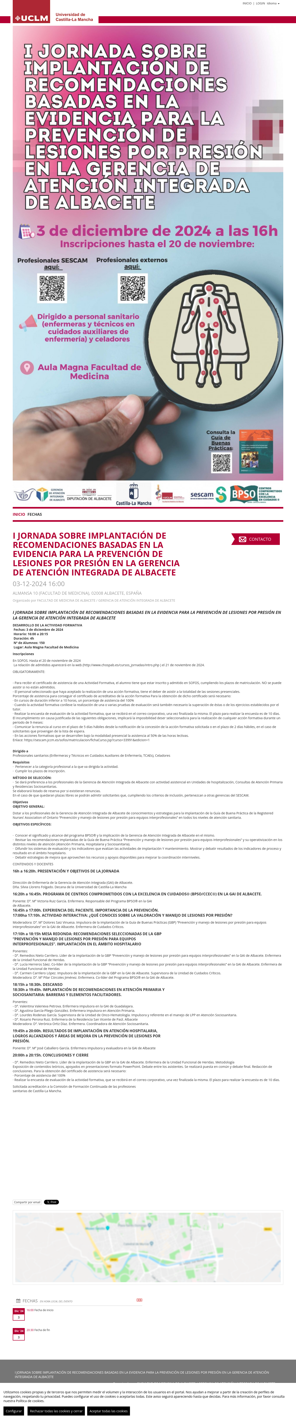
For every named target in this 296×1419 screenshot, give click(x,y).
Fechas (35, 514)
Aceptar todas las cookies (108, 1411)
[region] (148, 1401)
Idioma (273, 3)
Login (260, 3)
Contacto (260, 539)
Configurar (14, 1411)
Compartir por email (27, 1202)
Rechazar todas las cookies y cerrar (56, 1411)
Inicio (247, 3)
